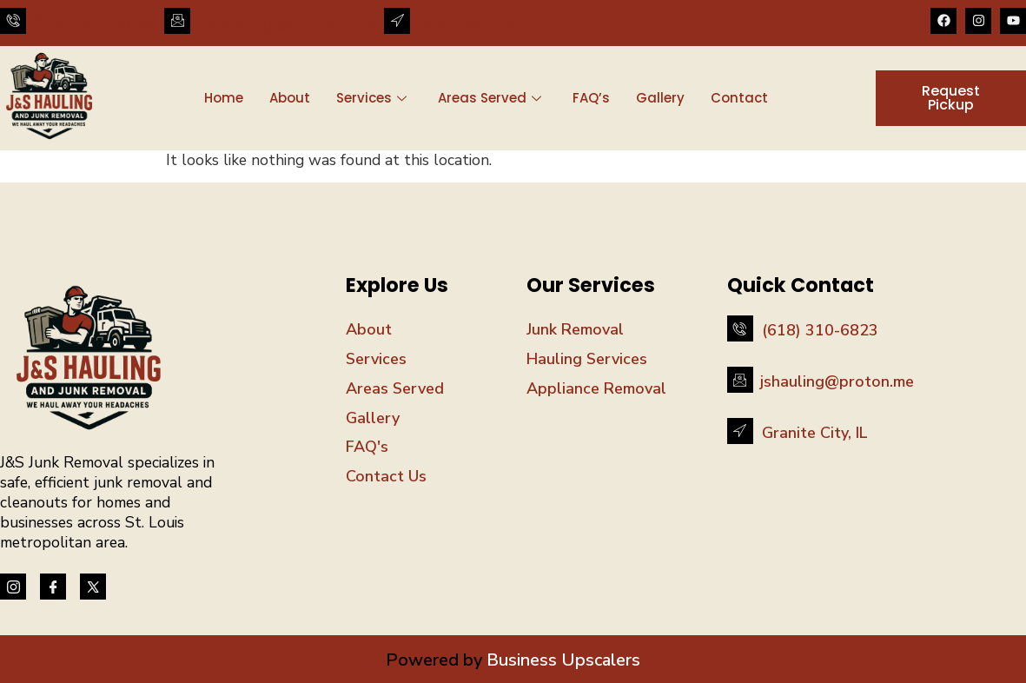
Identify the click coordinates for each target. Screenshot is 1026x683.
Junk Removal (575, 329)
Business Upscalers (561, 660)
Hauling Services (586, 358)
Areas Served (489, 98)
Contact (739, 98)
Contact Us (386, 476)
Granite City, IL (477, 23)
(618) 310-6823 (95, 23)
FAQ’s (591, 98)
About (289, 98)
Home (223, 98)
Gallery (660, 98)
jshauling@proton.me (287, 23)
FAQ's (367, 446)
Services (371, 98)
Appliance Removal (596, 388)
